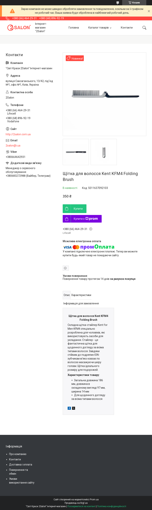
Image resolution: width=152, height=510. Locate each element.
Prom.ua (94, 499)
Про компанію (17, 454)
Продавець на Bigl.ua (76, 503)
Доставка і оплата (20, 464)
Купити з (86, 218)
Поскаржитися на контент (81, 506)
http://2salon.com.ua (18, 134)
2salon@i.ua (13, 145)
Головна (74, 27)
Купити (78, 208)
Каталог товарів (98, 27)
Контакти (127, 27)
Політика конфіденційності (111, 506)
